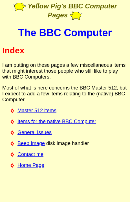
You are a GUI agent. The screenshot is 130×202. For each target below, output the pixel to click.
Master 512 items (36, 110)
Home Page (30, 165)
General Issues (34, 132)
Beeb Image (31, 143)
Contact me (30, 154)
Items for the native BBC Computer (56, 121)
